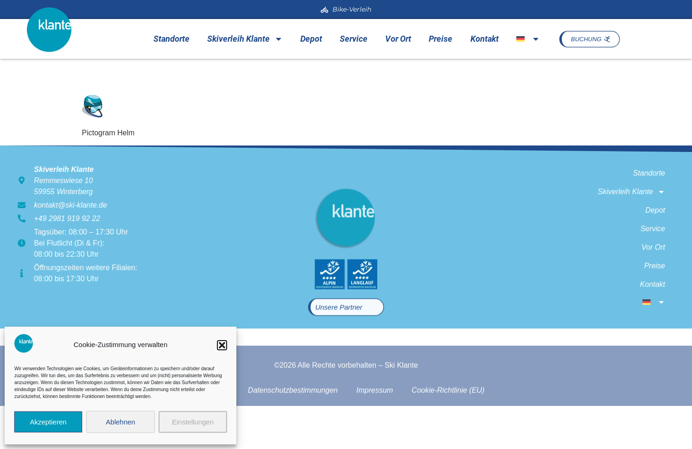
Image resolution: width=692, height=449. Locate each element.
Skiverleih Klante (245, 39)
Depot (311, 39)
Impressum (374, 405)
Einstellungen (193, 422)
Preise (440, 39)
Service (354, 39)
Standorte (171, 39)
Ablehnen (120, 422)
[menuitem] (528, 39)
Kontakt (484, 39)
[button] (222, 345)
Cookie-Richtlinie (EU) (448, 405)
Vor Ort (398, 39)
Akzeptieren (48, 422)
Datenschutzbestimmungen (293, 405)
